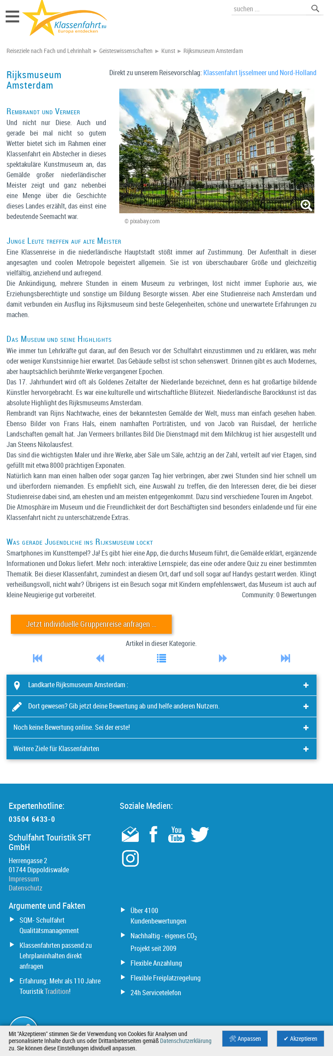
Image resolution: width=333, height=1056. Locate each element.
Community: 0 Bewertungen (279, 594)
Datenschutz (25, 888)
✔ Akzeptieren (300, 1039)
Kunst (168, 51)
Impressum (24, 879)
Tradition (57, 991)
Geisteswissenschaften (126, 51)
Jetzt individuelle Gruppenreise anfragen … (91, 624)
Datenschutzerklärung (186, 1041)
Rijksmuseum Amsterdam (213, 51)
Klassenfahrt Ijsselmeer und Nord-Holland (260, 72)
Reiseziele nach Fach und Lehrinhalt (49, 51)
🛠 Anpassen (245, 1039)
